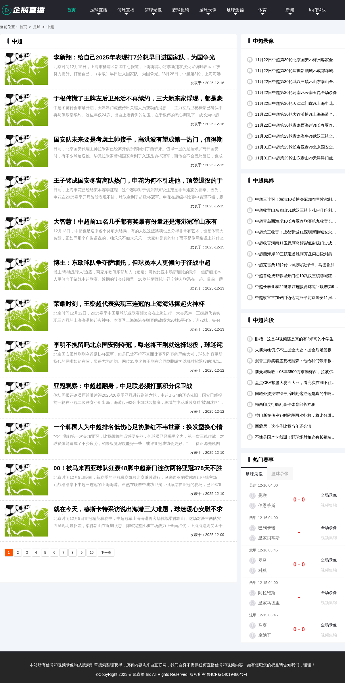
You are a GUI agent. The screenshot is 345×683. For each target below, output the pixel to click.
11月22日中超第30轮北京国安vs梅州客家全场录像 (300, 59)
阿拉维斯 (266, 592)
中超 (50, 27)
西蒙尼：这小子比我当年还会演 (283, 426)
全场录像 (329, 495)
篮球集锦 (180, 9)
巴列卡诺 (266, 527)
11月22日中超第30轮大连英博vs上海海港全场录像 (300, 114)
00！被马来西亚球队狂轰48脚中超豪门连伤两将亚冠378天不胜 (137, 468)
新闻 (289, 9)
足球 (37, 27)
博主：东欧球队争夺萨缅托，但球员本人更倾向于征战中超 (131, 262)
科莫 (262, 570)
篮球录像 (153, 9)
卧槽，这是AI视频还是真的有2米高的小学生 (294, 339)
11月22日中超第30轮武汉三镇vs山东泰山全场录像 (300, 81)
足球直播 (98, 9)
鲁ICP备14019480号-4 (227, 674)
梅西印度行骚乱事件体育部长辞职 (285, 404)
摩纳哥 (264, 635)
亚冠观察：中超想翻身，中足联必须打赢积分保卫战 (122, 386)
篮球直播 (126, 9)
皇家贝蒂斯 (269, 537)
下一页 (106, 553)
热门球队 (317, 9)
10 (91, 553)
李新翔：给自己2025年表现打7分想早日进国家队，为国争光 (134, 57)
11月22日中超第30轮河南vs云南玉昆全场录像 (296, 92)
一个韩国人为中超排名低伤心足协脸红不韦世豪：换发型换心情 (138, 427)
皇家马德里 (269, 602)
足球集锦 (235, 9)
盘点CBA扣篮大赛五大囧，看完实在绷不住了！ (297, 382)
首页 (71, 9)
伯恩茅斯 (266, 505)
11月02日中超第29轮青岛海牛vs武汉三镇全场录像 (300, 136)
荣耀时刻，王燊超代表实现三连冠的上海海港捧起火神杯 (128, 303)
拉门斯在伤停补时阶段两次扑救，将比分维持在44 (299, 415)
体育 (262, 9)
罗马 (262, 560)
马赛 (262, 625)
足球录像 (207, 9)
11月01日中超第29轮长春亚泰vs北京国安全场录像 (300, 147)
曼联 (262, 495)
